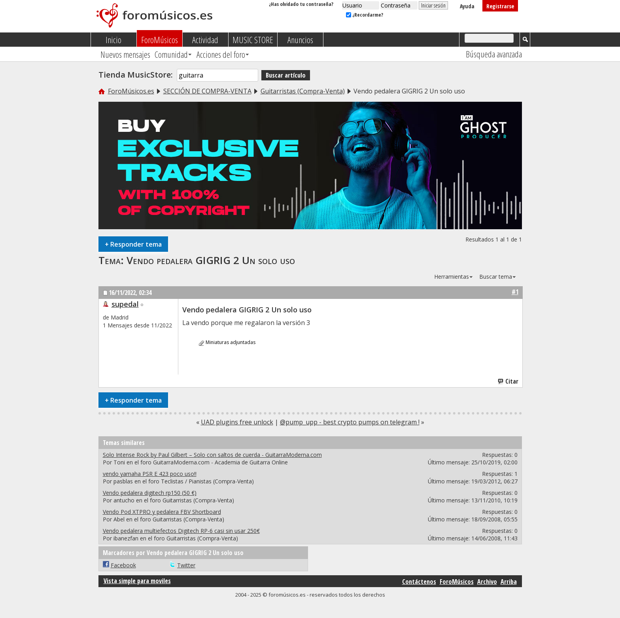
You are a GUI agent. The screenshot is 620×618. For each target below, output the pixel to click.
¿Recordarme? (364, 14)
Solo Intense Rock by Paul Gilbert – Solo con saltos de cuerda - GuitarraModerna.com (212, 454)
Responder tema (133, 244)
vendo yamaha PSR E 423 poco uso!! (150, 473)
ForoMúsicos (159, 40)
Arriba (509, 581)
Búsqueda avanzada (494, 54)
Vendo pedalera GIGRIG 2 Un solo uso (211, 260)
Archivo (487, 581)
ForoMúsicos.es (131, 91)
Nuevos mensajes (125, 54)
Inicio (113, 40)
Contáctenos (419, 581)
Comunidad (171, 54)
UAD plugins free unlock (237, 422)
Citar (508, 381)
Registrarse (500, 6)
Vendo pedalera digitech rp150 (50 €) (150, 492)
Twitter (186, 565)
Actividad (205, 40)
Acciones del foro (221, 54)
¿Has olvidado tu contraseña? (301, 4)
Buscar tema (495, 276)
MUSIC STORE (252, 40)
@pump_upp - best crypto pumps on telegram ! (350, 422)
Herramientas (451, 276)
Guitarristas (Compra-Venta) (303, 91)
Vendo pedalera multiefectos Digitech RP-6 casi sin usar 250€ (181, 530)
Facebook (123, 565)
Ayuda (467, 6)
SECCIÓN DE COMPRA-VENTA (207, 91)
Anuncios (300, 40)
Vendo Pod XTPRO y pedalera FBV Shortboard (162, 511)
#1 (515, 291)
